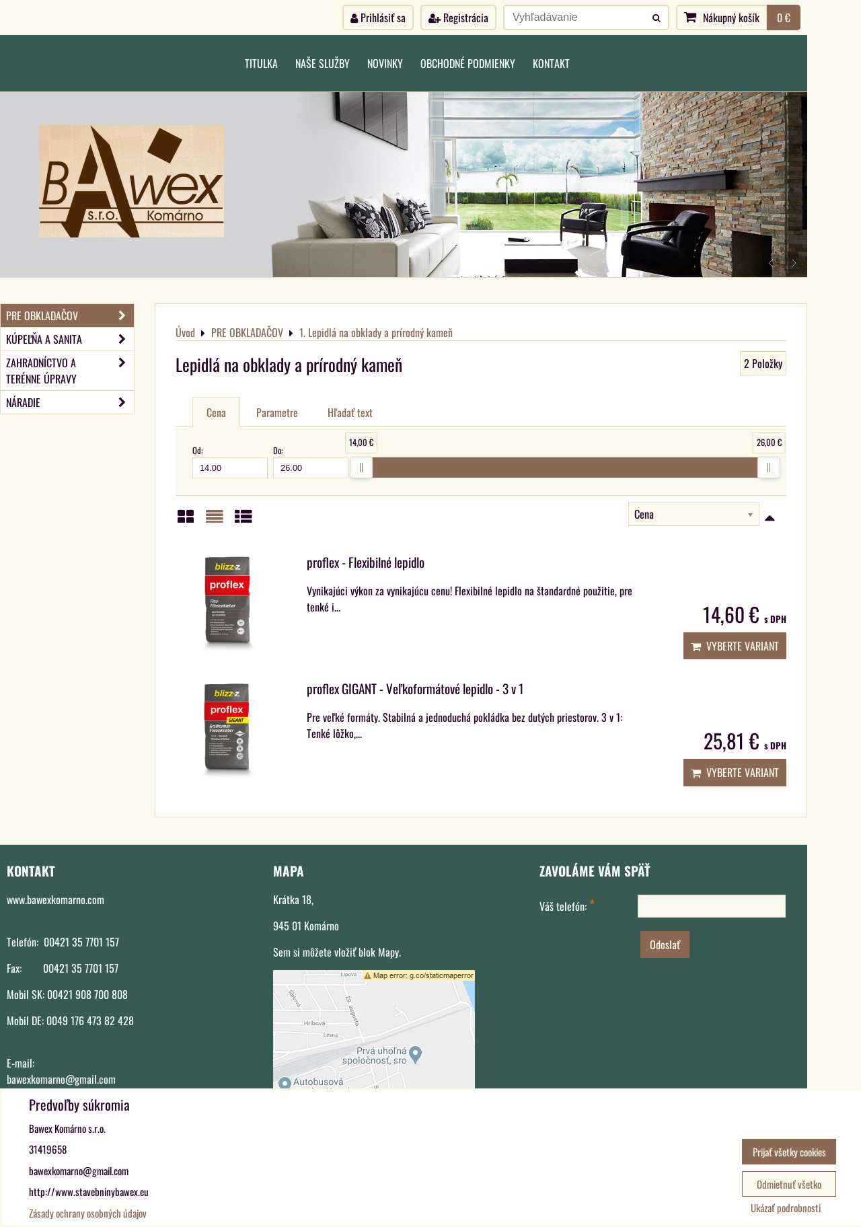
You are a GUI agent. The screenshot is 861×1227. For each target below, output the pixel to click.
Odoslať (665, 944)
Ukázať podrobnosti (786, 1208)
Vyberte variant (735, 646)
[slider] (361, 467)
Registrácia (458, 17)
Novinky (385, 63)
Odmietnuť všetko (789, 1184)
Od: (230, 461)
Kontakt (551, 63)
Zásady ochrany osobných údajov (88, 1212)
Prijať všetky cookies (789, 1151)
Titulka (261, 63)
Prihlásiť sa (378, 17)
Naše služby (322, 63)
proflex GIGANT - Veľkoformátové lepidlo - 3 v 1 (415, 688)
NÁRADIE (70, 402)
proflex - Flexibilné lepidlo (365, 562)
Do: (310, 461)
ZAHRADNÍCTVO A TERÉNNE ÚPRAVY (70, 370)
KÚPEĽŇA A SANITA (70, 339)
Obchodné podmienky (467, 63)
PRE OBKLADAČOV (70, 315)
